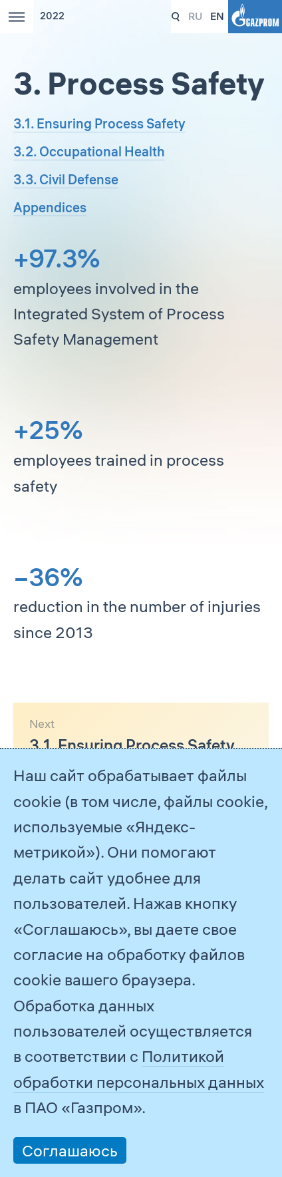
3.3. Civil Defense (65, 179)
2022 (52, 16)
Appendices (49, 207)
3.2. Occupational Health (89, 151)
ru (195, 16)
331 (176, 17)
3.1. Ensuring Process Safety (99, 123)
